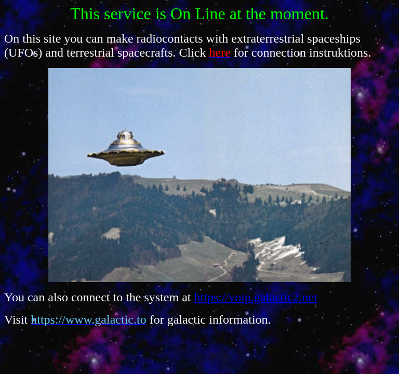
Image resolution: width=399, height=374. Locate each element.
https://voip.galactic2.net (255, 297)
